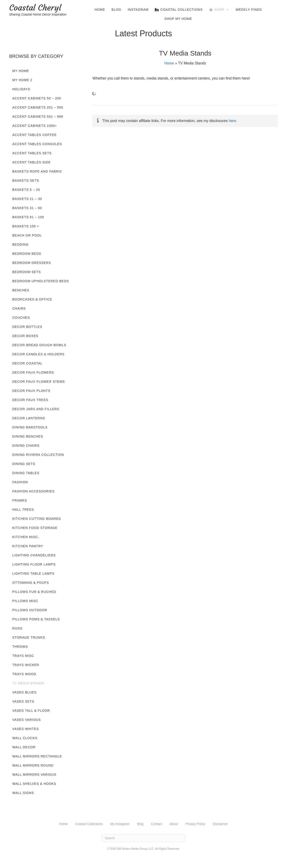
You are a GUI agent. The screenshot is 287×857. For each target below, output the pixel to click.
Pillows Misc (25, 601)
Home (100, 9)
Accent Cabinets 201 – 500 (37, 107)
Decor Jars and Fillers (35, 409)
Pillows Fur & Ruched (34, 592)
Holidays (21, 89)
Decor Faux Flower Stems (38, 381)
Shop (221, 9)
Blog (116, 9)
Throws (20, 646)
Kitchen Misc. (25, 537)
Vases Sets (23, 701)
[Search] (143, 838)
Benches (20, 290)
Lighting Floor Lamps (34, 564)
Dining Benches (27, 436)
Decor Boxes (25, 336)
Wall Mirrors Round (32, 765)
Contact (156, 824)
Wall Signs (23, 793)
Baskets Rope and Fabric (37, 171)
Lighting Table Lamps (33, 573)
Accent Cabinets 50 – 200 (36, 98)
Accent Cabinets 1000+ (34, 125)
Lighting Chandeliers (34, 555)
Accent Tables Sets (32, 153)
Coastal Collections (179, 9)
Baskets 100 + (25, 226)
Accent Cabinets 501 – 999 (37, 116)
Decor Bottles (27, 327)
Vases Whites (25, 729)
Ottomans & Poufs (30, 582)
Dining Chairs (25, 445)
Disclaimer (220, 824)
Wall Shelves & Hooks (34, 783)
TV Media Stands (28, 683)
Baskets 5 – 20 (26, 189)
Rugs (17, 628)
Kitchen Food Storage (35, 528)
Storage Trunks (28, 637)
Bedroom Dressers (31, 263)
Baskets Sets (25, 180)
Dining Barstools (29, 427)
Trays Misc (23, 656)
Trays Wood (24, 674)
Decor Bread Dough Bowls (39, 345)
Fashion (20, 482)
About (174, 824)
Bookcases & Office (32, 299)
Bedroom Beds (26, 253)
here (232, 121)
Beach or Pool (27, 235)
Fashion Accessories (33, 491)
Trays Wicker (25, 665)
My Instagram (120, 824)
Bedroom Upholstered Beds (40, 281)
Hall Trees (23, 509)
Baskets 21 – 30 (27, 199)
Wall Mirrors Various (34, 774)
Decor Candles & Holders (38, 354)
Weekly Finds (249, 9)
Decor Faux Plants (31, 391)
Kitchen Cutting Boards (36, 518)
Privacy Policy (195, 824)
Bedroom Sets (26, 272)
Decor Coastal (27, 363)
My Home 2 (22, 80)
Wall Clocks (24, 738)
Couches (21, 317)
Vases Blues (24, 692)
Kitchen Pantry (27, 546)
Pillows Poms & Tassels (36, 619)
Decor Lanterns (28, 418)
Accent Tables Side (31, 162)
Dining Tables (25, 473)
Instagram (138, 9)
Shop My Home (178, 19)
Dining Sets (23, 464)
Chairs (19, 308)
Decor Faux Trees (30, 400)
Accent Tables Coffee (34, 135)
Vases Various (26, 720)
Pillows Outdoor (29, 610)
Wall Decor (24, 747)
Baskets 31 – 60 (27, 208)
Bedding (20, 244)
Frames (19, 500)
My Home (20, 71)
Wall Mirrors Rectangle (37, 756)
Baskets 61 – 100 (28, 217)
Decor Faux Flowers (33, 372)
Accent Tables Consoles (37, 144)
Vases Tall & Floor (31, 710)
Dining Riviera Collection (38, 454)
